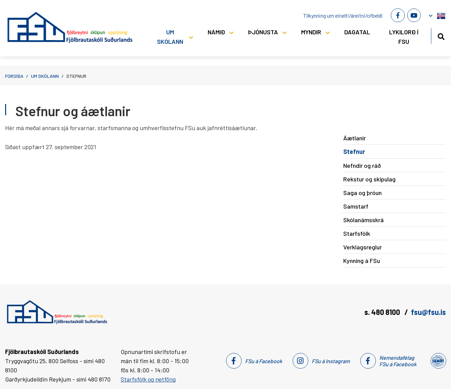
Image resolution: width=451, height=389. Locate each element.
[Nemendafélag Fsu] (438, 361)
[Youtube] (414, 15)
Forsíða (14, 76)
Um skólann (45, 76)
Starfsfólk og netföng (148, 379)
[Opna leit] (441, 35)
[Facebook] (397, 15)
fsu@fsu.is (428, 311)
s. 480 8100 (382, 311)
